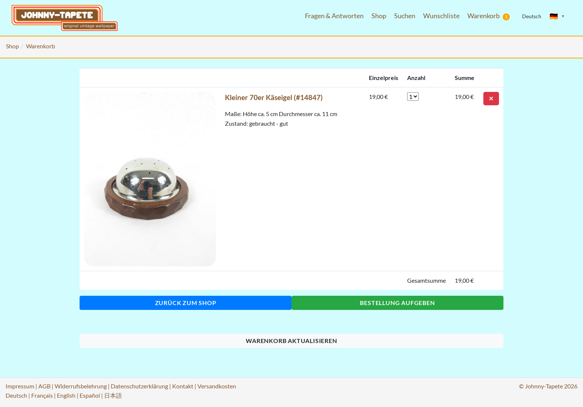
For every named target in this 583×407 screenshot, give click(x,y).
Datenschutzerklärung (139, 386)
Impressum (20, 386)
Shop (378, 16)
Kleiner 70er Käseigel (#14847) (274, 97)
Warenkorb (488, 16)
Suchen (404, 16)
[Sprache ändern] (557, 16)
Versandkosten (216, 386)
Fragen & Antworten (334, 16)
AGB (44, 386)
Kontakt (182, 386)
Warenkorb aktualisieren (291, 340)
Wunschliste (441, 16)
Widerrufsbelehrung (81, 386)
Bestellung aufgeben (397, 302)
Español (90, 395)
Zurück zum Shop (185, 302)
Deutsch (16, 395)
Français (42, 395)
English (66, 395)
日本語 (113, 395)
